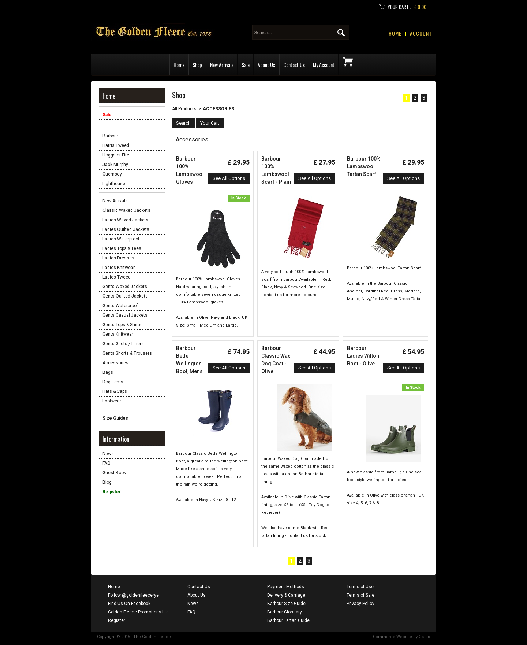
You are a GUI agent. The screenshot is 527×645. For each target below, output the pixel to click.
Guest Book (114, 472)
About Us (266, 65)
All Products (184, 108)
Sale (246, 65)
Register (116, 620)
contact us (297, 535)
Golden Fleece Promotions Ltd (138, 612)
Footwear (111, 400)
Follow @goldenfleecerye (133, 595)
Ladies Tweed (116, 277)
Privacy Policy (360, 603)
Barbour (110, 136)
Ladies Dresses (118, 258)
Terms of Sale (360, 595)
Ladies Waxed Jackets (125, 219)
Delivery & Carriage (286, 595)
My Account (323, 65)
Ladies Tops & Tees (121, 248)
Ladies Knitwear (118, 267)
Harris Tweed (115, 145)
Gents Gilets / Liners (123, 343)
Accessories (115, 362)
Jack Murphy (115, 164)
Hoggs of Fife (115, 155)
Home (178, 65)
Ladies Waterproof (120, 239)
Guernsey (112, 174)
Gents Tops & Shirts (122, 324)
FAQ (106, 463)
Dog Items (112, 381)
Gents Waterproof (120, 305)
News (108, 453)
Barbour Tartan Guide (288, 620)
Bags (107, 372)
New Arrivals (221, 65)
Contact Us (294, 65)
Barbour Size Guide (286, 603)
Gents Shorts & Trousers (127, 353)
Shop (197, 65)
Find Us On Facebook (129, 603)
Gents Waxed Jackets (124, 286)
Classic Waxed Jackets (126, 210)
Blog (107, 482)
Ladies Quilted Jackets (125, 229)
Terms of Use (360, 586)
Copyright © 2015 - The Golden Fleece (134, 636)
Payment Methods (285, 586)
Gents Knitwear (117, 334)
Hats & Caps (114, 391)
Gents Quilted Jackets (125, 296)
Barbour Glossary (284, 612)
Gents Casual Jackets (124, 315)
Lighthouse (113, 183)
